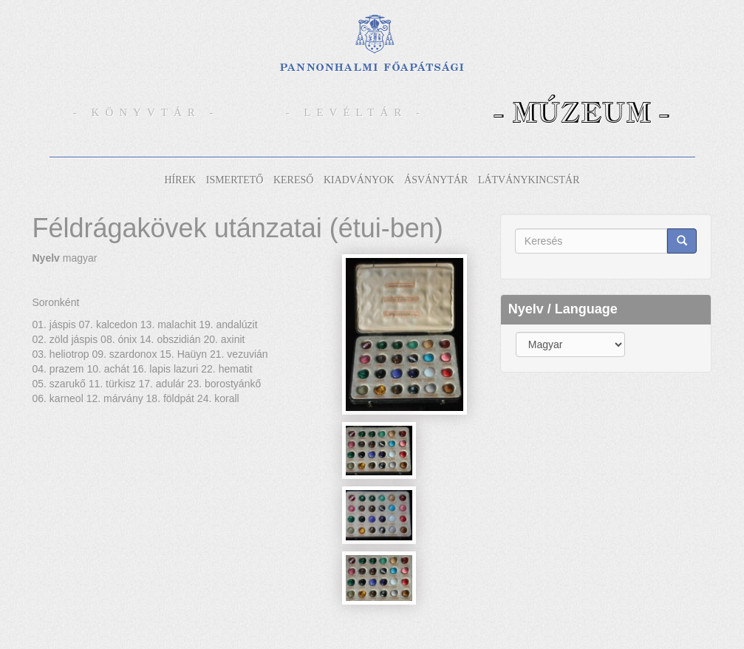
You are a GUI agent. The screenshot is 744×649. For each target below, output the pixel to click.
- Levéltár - (356, 112)
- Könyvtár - (146, 112)
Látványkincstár (529, 180)
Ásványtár (436, 180)
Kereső (293, 180)
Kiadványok (359, 180)
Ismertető (235, 180)
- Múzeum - (581, 112)
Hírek (180, 180)
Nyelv (46, 258)
